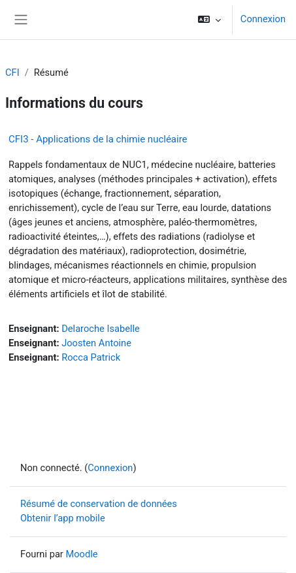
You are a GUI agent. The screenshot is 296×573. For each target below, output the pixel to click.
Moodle (81, 554)
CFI (12, 72)
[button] (209, 19)
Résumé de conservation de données (98, 504)
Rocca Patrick (90, 357)
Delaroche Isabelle (100, 329)
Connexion (263, 19)
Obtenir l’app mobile (62, 518)
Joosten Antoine (96, 343)
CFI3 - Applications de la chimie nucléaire (98, 139)
